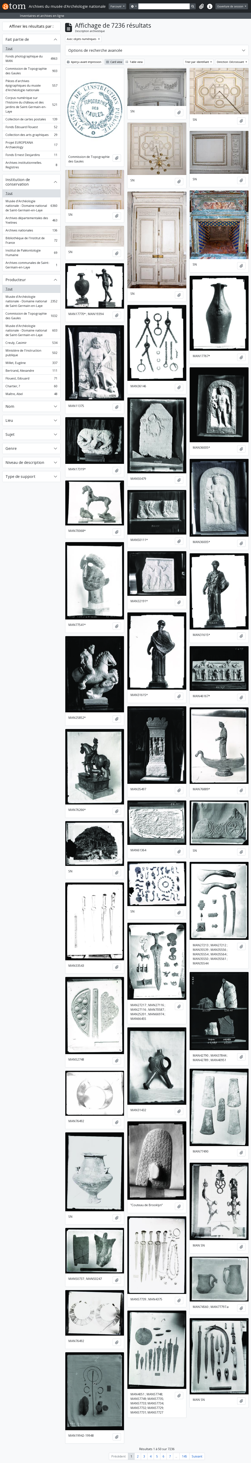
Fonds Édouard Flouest (31, 128)
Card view (114, 62)
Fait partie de (17, 39)
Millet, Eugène (31, 364)
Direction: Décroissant (231, 62)
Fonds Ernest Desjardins (31, 156)
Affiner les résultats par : (31, 26)
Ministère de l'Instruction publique (31, 352)
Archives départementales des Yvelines (31, 220)
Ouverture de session (230, 6)
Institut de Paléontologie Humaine (31, 252)
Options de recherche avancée (95, 50)
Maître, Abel (31, 395)
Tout (8, 48)
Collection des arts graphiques (31, 136)
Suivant (197, 1456)
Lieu (9, 420)
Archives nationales (31, 231)
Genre (11, 448)
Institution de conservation (17, 182)
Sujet (10, 434)
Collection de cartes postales (31, 120)
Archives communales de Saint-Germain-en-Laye (31, 265)
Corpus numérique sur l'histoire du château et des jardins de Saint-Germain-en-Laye (31, 105)
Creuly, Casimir (31, 343)
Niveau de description (24, 462)
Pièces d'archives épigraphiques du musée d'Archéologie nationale (31, 85)
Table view (134, 62)
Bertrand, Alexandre (31, 371)
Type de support (20, 476)
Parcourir (116, 6)
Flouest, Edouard (31, 379)
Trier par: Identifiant (197, 62)
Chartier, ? (31, 387)
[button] (201, 6)
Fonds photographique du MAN (31, 58)
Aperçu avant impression (84, 62)
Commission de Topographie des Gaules (31, 71)
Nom (9, 406)
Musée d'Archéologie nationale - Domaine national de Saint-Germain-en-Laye (31, 205)
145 (184, 1456)
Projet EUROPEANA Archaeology (31, 144)
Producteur (15, 279)
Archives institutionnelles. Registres (31, 165)
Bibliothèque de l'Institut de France (31, 240)
